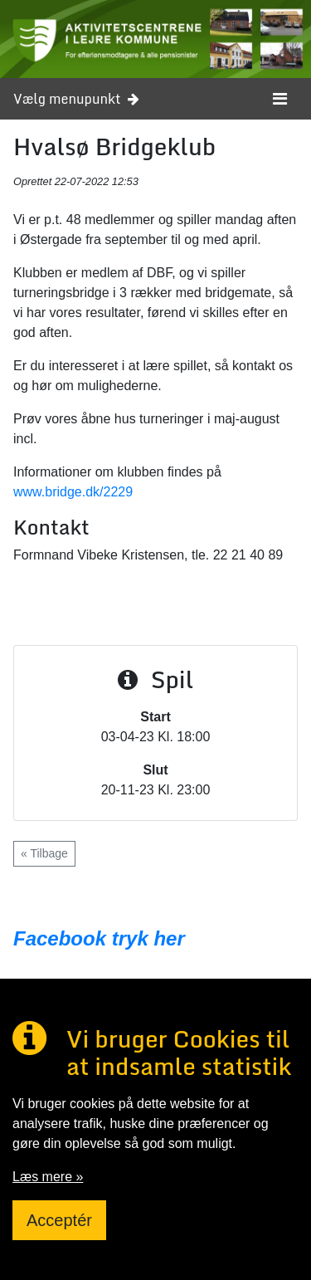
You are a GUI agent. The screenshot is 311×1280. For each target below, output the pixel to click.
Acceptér (59, 1220)
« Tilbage (44, 853)
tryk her (145, 938)
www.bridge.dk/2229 (73, 492)
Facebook (59, 938)
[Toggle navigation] (280, 98)
